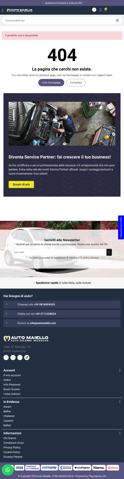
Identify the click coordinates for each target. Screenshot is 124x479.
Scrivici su (36, 323)
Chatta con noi (36, 313)
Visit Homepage (51, 82)
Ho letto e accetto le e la (64, 257)
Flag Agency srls (97, 476)
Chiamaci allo (36, 304)
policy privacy (91, 257)
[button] (21, 184)
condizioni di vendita (65, 257)
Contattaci (76, 82)
